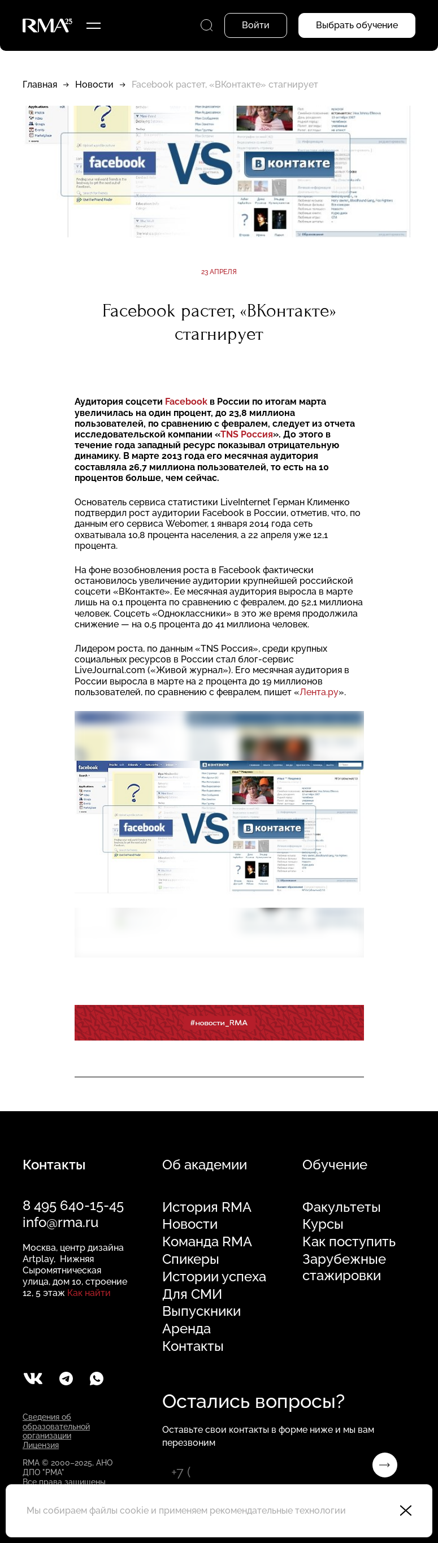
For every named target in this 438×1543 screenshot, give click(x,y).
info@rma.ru (60, 1222)
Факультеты (341, 1207)
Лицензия (41, 1445)
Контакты (193, 1346)
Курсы (323, 1224)
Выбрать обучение (357, 25)
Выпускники (201, 1311)
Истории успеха (214, 1277)
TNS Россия (246, 434)
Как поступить (349, 1242)
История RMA (206, 1207)
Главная (40, 84)
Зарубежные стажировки (344, 1267)
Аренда (186, 1329)
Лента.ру (319, 692)
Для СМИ (192, 1294)
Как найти (89, 1293)
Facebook (186, 401)
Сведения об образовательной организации (56, 1426)
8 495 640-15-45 (73, 1205)
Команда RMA (207, 1242)
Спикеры (190, 1259)
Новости (94, 84)
